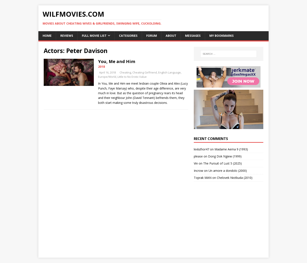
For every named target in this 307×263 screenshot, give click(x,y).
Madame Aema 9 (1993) (231, 149)
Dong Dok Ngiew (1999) (225, 156)
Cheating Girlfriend (144, 72)
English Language (169, 72)
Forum (151, 36)
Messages (193, 36)
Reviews (66, 36)
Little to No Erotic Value (132, 77)
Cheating (125, 72)
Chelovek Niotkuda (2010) (234, 178)
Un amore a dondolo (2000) (228, 171)
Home (47, 36)
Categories (128, 36)
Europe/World (107, 77)
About (171, 36)
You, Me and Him (116, 61)
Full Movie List (94, 36)
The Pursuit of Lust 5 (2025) (222, 163)
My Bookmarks (221, 36)
